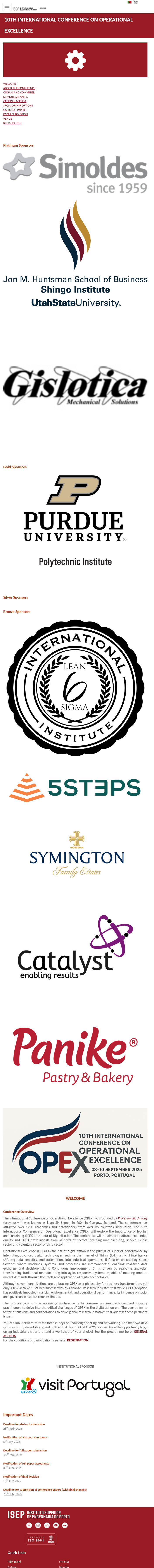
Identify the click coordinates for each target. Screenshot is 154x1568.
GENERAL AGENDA (14, 101)
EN (137, 2)
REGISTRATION (12, 123)
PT (131, 2)
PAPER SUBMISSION (15, 114)
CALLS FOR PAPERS (14, 110)
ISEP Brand (14, 1561)
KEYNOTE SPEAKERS (15, 97)
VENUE (7, 118)
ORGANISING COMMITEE (18, 92)
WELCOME (9, 84)
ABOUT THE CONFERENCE (19, 88)
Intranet (64, 1561)
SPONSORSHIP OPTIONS (18, 105)
